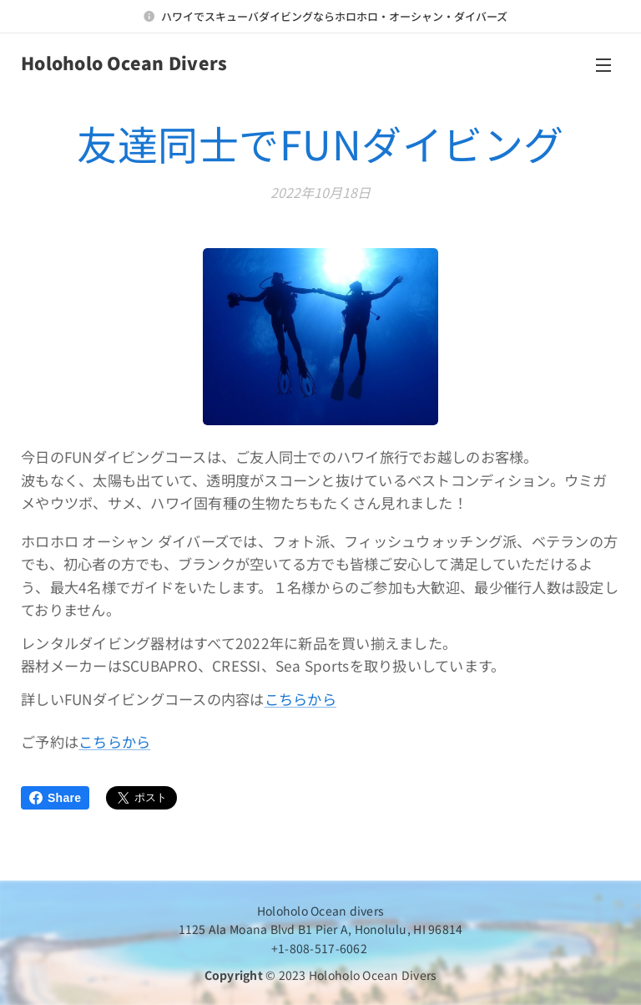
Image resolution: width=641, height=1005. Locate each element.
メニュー (603, 65)
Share (55, 798)
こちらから (300, 698)
